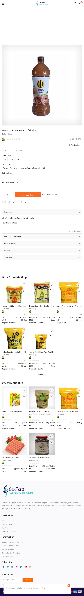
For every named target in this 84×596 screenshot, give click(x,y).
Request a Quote (27, 195)
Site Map (5, 528)
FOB (4, 159)
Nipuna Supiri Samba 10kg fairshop (14, 306)
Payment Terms (8, 164)
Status (4, 150)
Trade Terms (7, 155)
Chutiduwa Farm (8, 460)
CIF (18, 159)
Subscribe (27, 580)
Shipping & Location (42, 243)
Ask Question (74, 145)
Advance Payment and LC (30, 168)
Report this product (75, 231)
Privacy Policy (7, 524)
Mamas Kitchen (35, 460)
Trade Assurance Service (11, 546)
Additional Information (42, 236)
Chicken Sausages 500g (11, 457)
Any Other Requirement (11, 182)
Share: (4, 202)
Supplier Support (8, 557)
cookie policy (40, 588)
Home (4, 520)
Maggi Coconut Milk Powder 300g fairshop (14, 411)
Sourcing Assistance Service (12, 542)
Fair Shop (8, 134)
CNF (11, 159)
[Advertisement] (42, 24)
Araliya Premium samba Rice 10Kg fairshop (69, 306)
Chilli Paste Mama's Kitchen (39, 457)
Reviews (42, 250)
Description (42, 212)
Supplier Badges (8, 549)
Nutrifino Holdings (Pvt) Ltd (39, 414)
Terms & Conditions (9, 531)
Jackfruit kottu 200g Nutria (39, 411)
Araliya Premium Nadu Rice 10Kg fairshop (14, 352)
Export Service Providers (11, 553)
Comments (42, 257)
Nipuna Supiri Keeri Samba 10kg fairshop (42, 306)
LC (44, 168)
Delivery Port (7, 173)
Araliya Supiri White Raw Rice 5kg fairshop (42, 352)
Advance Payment (10, 168)
